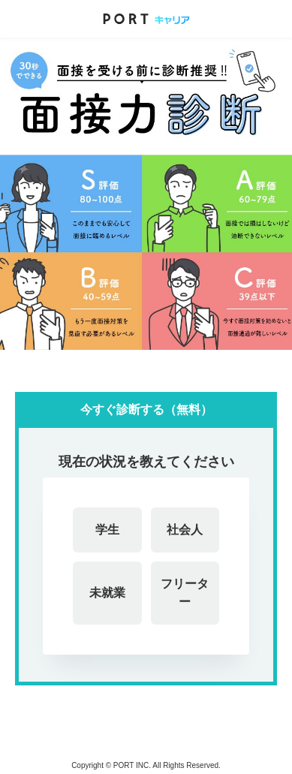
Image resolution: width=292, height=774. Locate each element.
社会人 (185, 529)
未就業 (107, 592)
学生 (107, 529)
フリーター (185, 592)
